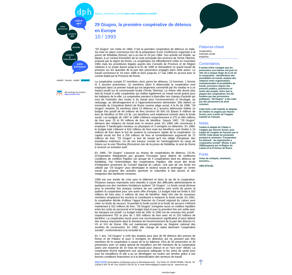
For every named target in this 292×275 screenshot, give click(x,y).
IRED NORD (101, 262)
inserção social (207, 53)
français (68, 80)
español (60, 80)
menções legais (168, 272)
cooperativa (205, 51)
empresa (203, 56)
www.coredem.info (72, 94)
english (76, 80)
